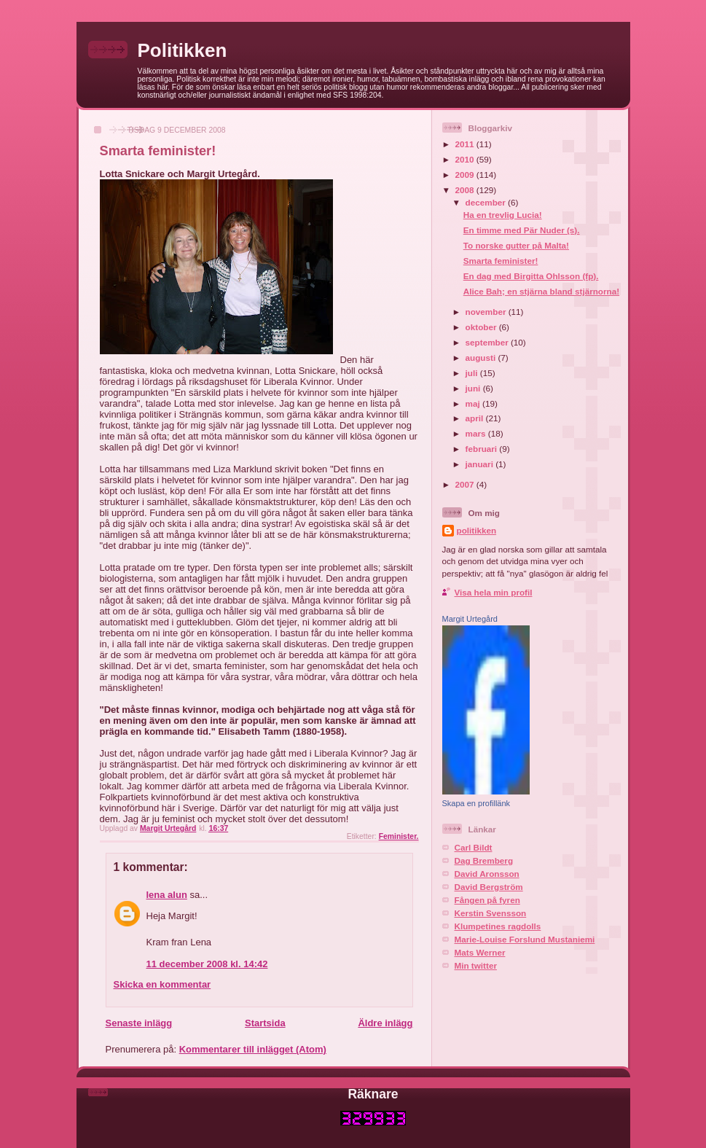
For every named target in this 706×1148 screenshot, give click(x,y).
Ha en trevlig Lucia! (502, 214)
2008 (465, 190)
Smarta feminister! (500, 260)
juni (474, 388)
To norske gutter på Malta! (516, 245)
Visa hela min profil (494, 592)
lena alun (166, 894)
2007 (465, 484)
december (487, 202)
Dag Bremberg (484, 860)
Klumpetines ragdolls (498, 926)
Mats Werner (480, 952)
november (487, 311)
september (488, 342)
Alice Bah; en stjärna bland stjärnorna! (541, 291)
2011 (465, 144)
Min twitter (476, 965)
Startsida (265, 1023)
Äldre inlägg (385, 1023)
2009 (465, 174)
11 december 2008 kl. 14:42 (207, 963)
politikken (477, 530)
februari (483, 448)
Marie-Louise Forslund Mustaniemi (525, 939)
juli (473, 373)
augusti (482, 357)
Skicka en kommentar (162, 984)
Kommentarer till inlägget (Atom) (252, 1049)
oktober (482, 327)
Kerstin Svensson (491, 913)
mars (477, 433)
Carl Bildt (474, 847)
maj (474, 403)
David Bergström (489, 886)
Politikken (182, 50)
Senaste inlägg (139, 1023)
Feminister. (399, 836)
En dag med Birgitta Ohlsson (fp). (531, 276)
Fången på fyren (487, 900)
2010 (465, 159)
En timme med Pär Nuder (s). (521, 230)
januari (481, 464)
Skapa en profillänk (476, 803)
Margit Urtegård (470, 618)
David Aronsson (487, 873)
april (476, 418)
